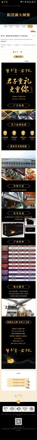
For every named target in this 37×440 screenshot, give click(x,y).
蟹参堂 (6, 414)
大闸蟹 (14, 5)
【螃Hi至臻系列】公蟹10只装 (18, 379)
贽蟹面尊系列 (11, 26)
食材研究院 (33, 414)
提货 (23, 1)
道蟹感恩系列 (17, 26)
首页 (11, 5)
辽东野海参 (21, 414)
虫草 (29, 414)
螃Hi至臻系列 (18, 5)
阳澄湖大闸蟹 (15, 414)
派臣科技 (19, 430)
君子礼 (10, 414)
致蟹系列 (5, 26)
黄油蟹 (25, 414)
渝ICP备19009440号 (30, 428)
